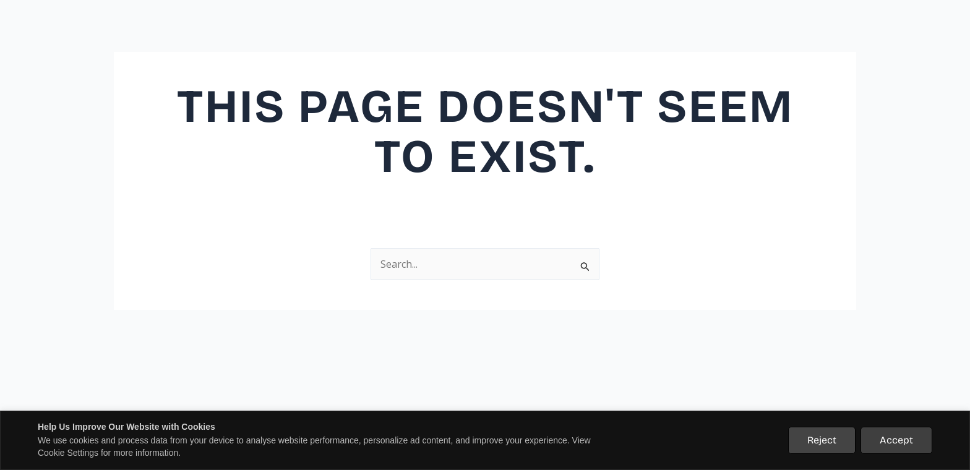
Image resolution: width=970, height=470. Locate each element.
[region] (485, 440)
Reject (821, 440)
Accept (896, 440)
